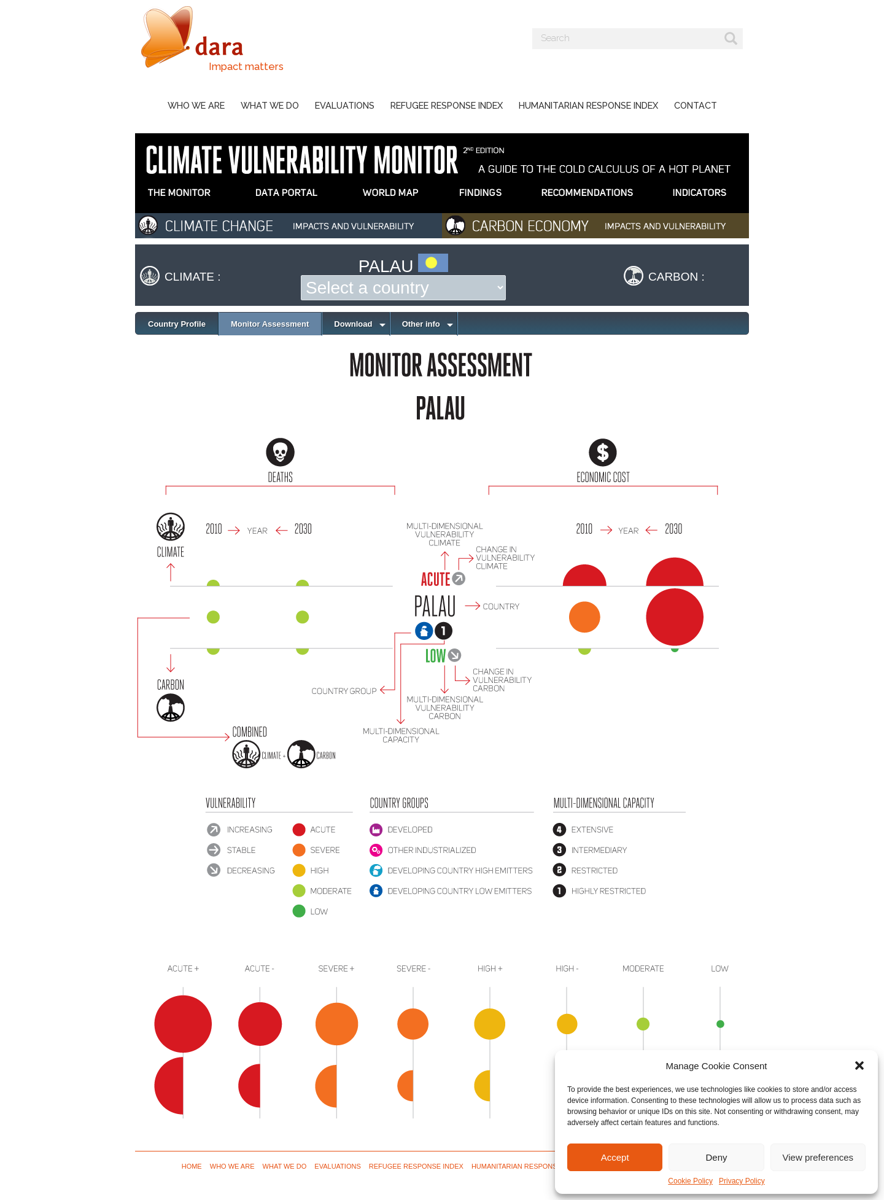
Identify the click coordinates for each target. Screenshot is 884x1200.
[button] (859, 1065)
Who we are (196, 105)
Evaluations (344, 105)
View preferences (818, 1157)
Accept (615, 1157)
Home (192, 1166)
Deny (716, 1157)
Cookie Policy (690, 1181)
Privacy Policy (742, 1181)
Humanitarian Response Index (588, 105)
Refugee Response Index (446, 105)
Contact (695, 105)
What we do (270, 105)
